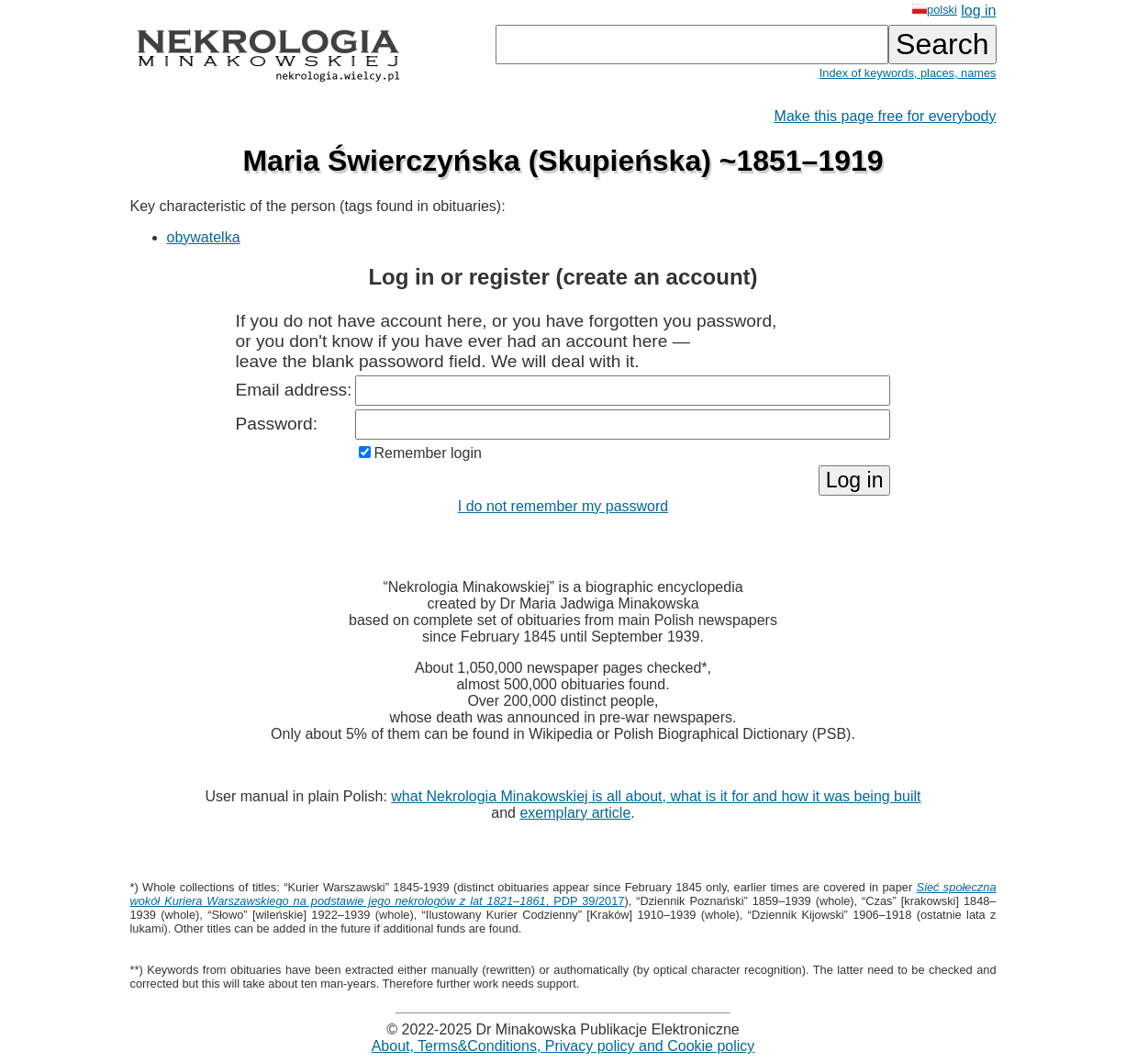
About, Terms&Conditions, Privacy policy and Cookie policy (563, 1046)
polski (934, 10)
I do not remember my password (563, 506)
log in (978, 10)
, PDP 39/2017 (563, 894)
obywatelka (203, 237)
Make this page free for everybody (886, 116)
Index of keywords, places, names (908, 73)
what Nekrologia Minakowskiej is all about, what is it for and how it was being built (655, 796)
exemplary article (574, 813)
